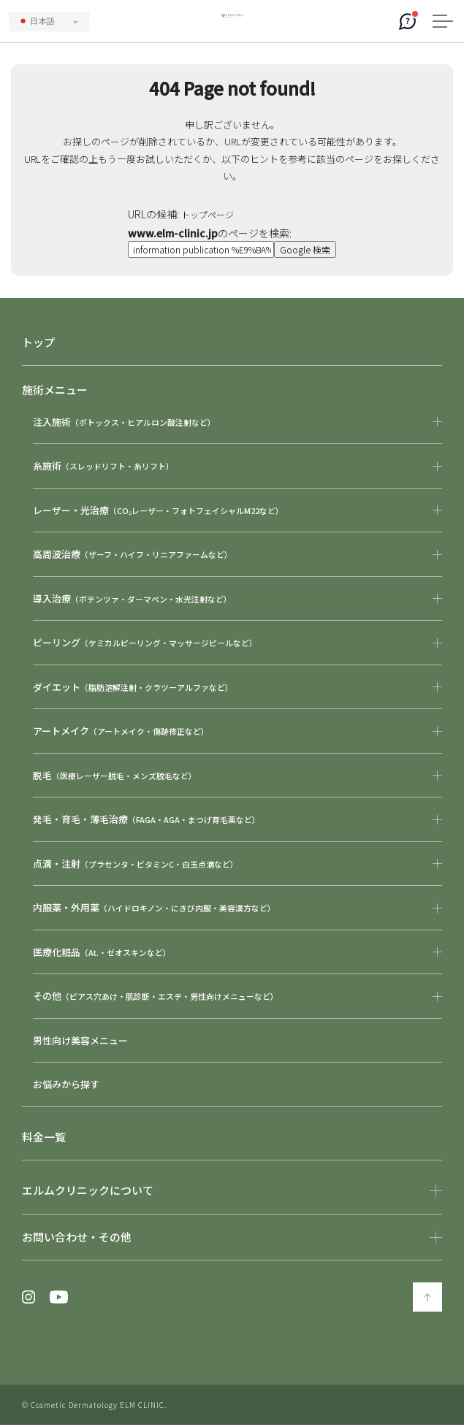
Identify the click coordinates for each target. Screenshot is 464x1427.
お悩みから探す (66, 1086)
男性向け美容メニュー (80, 1042)
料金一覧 (44, 1139)
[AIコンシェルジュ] (407, 21)
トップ (38, 344)
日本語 (36, 21)
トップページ (209, 214)
